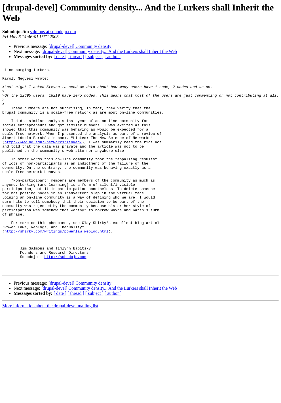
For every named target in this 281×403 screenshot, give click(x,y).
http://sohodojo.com (65, 294)
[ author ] (113, 56)
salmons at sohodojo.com (53, 31)
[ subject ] (94, 56)
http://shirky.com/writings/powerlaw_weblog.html (57, 264)
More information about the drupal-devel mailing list (50, 346)
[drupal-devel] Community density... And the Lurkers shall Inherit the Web (109, 51)
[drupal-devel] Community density (79, 46)
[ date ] (60, 56)
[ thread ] (75, 56)
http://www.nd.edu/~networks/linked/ (43, 157)
